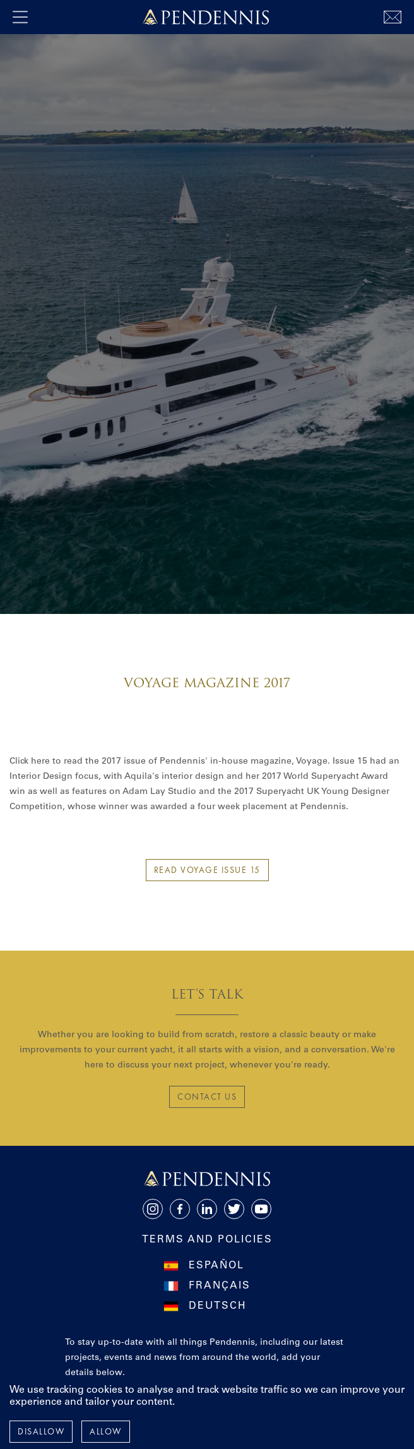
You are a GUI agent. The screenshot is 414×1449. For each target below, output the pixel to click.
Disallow (41, 1431)
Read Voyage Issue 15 (207, 869)
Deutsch (218, 1306)
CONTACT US (207, 1096)
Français (220, 1286)
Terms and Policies (207, 1240)
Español (216, 1266)
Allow (106, 1431)
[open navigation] (20, 17)
